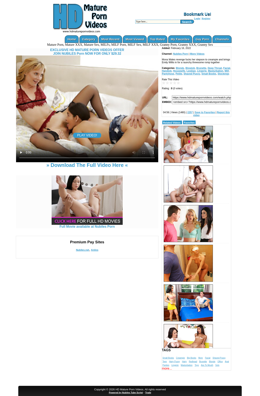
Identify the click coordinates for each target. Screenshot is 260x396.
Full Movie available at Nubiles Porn (87, 225)
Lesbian (191, 71)
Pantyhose (168, 73)
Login (197, 18)
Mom (200, 358)
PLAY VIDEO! (87, 135)
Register (206, 18)
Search (187, 22)
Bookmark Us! (197, 14)
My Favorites (180, 39)
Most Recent (110, 39)
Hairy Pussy (174, 361)
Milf (227, 71)
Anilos (94, 250)
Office (220, 361)
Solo (217, 365)
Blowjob (190, 68)
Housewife (179, 71)
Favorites (189, 122)
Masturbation (215, 71)
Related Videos (172, 122)
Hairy (184, 361)
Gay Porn (202, 39)
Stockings (223, 73)
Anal (227, 361)
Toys (197, 365)
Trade (148, 392)
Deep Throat (215, 68)
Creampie (180, 358)
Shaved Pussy (192, 73)
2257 (190, 112)
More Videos (197, 53)
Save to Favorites (205, 112)
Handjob (167, 71)
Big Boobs (191, 358)
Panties (165, 365)
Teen (164, 361)
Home (71, 39)
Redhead (193, 361)
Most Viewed (135, 39)
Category (88, 39)
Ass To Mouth (207, 365)
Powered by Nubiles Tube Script (126, 392)
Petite (179, 73)
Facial (226, 68)
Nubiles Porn (180, 53)
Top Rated (157, 39)
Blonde (180, 68)
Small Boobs (209, 73)
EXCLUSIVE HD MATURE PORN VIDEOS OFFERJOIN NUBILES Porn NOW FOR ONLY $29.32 (87, 51)
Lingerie (202, 71)
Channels (222, 39)
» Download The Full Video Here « (87, 165)
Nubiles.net (82, 250)
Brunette (201, 68)
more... (167, 368)
